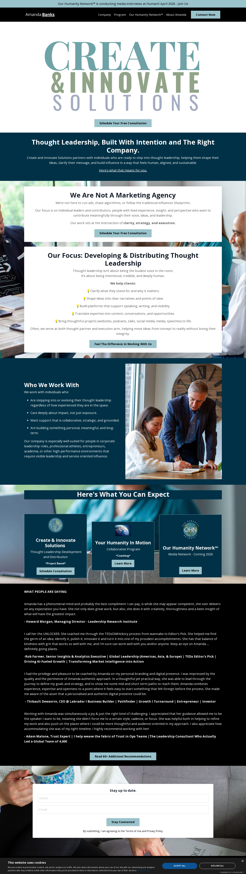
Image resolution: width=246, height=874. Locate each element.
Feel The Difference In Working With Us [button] (123, 344)
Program (120, 15)
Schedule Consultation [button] (55, 571)
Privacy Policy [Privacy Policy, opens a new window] (143, 870)
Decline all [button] (217, 865)
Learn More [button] (123, 563)
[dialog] (123, 866)
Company (104, 15)
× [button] (242, 861)
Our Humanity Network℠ (146, 15)
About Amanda (176, 15)
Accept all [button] (180, 865)
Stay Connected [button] (123, 822)
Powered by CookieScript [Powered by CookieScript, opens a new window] (232, 872)
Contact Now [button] (205, 15)
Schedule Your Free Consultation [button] (123, 123)
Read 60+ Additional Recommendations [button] (123, 756)
